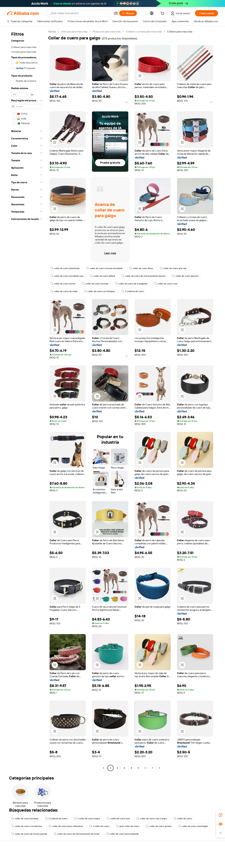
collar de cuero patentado (65, 268)
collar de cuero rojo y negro (152, 818)
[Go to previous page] (103, 768)
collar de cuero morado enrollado (104, 268)
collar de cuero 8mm (141, 268)
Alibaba (52, 31)
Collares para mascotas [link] (179, 31)
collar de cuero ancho (62, 283)
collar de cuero (183, 818)
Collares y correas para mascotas (144, 31)
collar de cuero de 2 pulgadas (131, 283)
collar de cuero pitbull (102, 276)
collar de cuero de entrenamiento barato (143, 276)
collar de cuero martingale (193, 826)
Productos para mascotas (107, 31)
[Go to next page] (159, 768)
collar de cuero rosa (165, 283)
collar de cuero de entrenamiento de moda (76, 833)
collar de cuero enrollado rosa (66, 276)
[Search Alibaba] (80, 13)
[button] (116, 13)
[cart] (163, 13)
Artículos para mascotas (74, 31)
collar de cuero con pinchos (26, 826)
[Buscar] (128, 13)
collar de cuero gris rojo (173, 268)
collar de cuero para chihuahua (66, 826)
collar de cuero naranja (95, 283)
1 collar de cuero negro (87, 818)
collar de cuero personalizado (122, 833)
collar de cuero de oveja (64, 291)
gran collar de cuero (127, 826)
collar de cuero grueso (159, 826)
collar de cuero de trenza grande (29, 833)
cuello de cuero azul (118, 818)
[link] (220, 814)
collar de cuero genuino (185, 276)
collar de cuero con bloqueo (99, 291)
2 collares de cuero (133, 291)
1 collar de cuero (99, 826)
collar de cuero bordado (24, 818)
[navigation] (26, 400)
